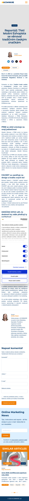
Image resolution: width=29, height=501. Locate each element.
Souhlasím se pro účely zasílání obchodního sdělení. (15, 441)
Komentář (5, 357)
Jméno (4, 374)
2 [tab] (14, 492)
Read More (7, 463)
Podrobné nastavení (18, 267)
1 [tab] (12, 492)
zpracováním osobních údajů (19, 440)
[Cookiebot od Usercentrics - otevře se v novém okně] (20, 219)
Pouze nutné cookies (14, 280)
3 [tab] (17, 492)
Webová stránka (6, 388)
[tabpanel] (14, 469)
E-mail (4, 381)
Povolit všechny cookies (14, 271)
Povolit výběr (14, 276)
